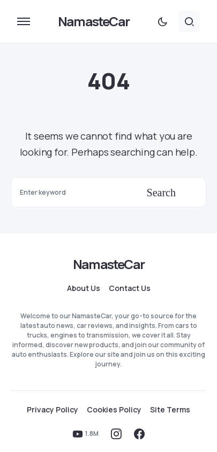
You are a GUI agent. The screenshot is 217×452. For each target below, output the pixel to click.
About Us (83, 288)
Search (161, 192)
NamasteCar (93, 21)
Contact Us (130, 288)
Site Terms (170, 409)
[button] (23, 21)
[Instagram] (116, 433)
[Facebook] (139, 433)
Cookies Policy (114, 409)
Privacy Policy (52, 409)
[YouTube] (85, 433)
